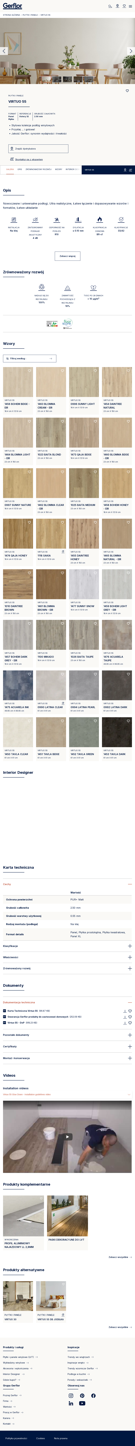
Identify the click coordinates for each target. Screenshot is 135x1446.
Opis (20, 169)
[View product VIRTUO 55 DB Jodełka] (51, 1302)
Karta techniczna (18, 867)
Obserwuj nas (76, 1385)
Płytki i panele (30, 15)
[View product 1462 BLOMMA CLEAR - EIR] (51, 492)
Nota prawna (60, 1438)
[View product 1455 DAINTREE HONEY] (84, 542)
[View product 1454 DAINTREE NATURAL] (117, 391)
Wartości (7, 1406)
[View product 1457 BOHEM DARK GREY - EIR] (18, 643)
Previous (4, 51)
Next (131, 51)
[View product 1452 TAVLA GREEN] (84, 739)
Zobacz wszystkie (118, 1257)
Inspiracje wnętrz (76, 1362)
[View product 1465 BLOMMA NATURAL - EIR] (117, 542)
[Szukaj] (110, 6)
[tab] (46, 79)
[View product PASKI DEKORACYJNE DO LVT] (67, 1222)
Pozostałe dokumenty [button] (16, 1034)
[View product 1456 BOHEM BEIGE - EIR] (18, 391)
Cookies (40, 1438)
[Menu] (130, 5)
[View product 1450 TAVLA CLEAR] (18, 739)
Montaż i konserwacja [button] (16, 1058)
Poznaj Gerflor (10, 1395)
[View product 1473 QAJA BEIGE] (84, 441)
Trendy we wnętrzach (79, 1357)
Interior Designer (75, 169)
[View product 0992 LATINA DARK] (117, 692)
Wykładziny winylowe (14, 1362)
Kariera (6, 1418)
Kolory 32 (24, 116)
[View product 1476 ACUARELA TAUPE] (117, 643)
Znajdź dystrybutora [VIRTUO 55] (25, 148)
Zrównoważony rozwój (38, 169)
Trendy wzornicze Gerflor (81, 1368)
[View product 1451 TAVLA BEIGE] (51, 739)
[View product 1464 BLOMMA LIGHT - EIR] (18, 441)
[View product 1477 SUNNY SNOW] (84, 593)
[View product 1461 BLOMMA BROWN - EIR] (51, 593)
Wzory (58, 169)
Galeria (10, 169)
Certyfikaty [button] (10, 1046)
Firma (5, 1401)
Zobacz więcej (67, 256)
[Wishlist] (124, 6)
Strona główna (11, 15)
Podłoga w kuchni (77, 1374)
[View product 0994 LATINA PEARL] (84, 692)
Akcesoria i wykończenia (15, 1368)
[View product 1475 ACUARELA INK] (18, 692)
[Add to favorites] (127, 90)
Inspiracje (73, 1347)
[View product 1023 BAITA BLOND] (51, 441)
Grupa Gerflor (11, 1385)
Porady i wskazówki (78, 1380)
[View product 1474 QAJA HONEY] (18, 542)
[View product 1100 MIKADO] (51, 643)
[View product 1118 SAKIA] (51, 542)
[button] (67, 884)
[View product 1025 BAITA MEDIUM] (84, 492)
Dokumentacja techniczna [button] (19, 1002)
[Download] (125, 1011)
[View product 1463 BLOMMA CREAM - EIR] (51, 391)
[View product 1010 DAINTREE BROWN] (18, 593)
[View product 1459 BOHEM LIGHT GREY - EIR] (117, 593)
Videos (9, 1075)
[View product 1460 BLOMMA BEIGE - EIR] (117, 441)
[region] (41, 170)
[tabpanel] (67, 51)
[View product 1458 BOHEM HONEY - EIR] (117, 492)
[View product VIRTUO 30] (18, 1302)
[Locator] (117, 6)
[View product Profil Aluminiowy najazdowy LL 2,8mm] (23, 1222)
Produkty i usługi (13, 1347)
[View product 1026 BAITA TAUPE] (84, 643)
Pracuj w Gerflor (11, 1412)
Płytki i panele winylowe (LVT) (18, 1357)
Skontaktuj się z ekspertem (29, 159)
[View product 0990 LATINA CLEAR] (51, 692)
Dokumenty (13, 985)
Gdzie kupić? (9, 1380)
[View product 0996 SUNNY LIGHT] (84, 391)
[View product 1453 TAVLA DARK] (117, 739)
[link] (71, 1395)
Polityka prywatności (16, 1438)
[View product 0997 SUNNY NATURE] (18, 492)
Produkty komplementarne (26, 1184)
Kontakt (7, 1423)
